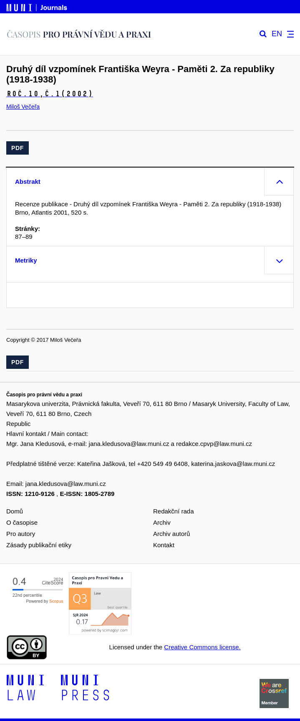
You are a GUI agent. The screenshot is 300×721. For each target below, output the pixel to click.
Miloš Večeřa (23, 106)
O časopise (22, 522)
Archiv (162, 522)
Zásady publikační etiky (38, 544)
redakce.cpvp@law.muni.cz (214, 443)
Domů (14, 511)
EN (277, 34)
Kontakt (163, 544)
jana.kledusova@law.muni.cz (129, 443)
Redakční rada (173, 511)
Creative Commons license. (202, 647)
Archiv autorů (171, 533)
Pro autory (20, 533)
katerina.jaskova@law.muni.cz (233, 463)
